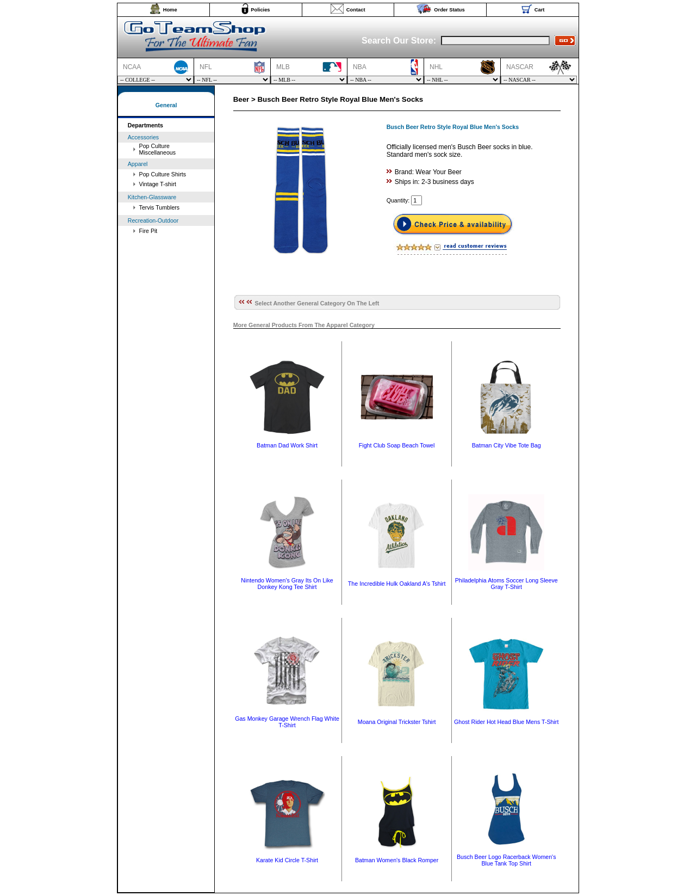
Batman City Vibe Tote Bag (506, 445)
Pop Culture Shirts (162, 174)
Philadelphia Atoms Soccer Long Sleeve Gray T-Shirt (506, 583)
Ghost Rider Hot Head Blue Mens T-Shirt (506, 722)
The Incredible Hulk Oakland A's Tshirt (397, 583)
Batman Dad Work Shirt (287, 445)
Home (170, 10)
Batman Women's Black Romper (396, 860)
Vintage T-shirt (157, 184)
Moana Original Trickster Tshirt (397, 722)
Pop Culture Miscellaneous (157, 149)
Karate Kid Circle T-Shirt (287, 860)
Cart (540, 10)
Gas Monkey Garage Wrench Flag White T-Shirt (287, 721)
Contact (355, 10)
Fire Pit (148, 231)
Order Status (449, 10)
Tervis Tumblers (159, 207)
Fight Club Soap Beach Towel (397, 445)
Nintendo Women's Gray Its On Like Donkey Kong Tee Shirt (287, 583)
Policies (260, 10)
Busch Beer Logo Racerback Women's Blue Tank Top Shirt (506, 860)
